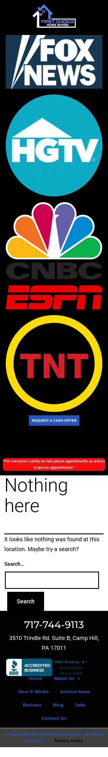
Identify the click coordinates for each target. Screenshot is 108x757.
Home (35, 678)
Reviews (32, 705)
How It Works (33, 691)
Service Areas (75, 691)
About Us (67, 679)
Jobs (80, 705)
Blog (58, 705)
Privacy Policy (68, 740)
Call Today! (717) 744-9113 (54, 442)
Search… (14, 564)
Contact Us (54, 718)
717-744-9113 (54, 625)
